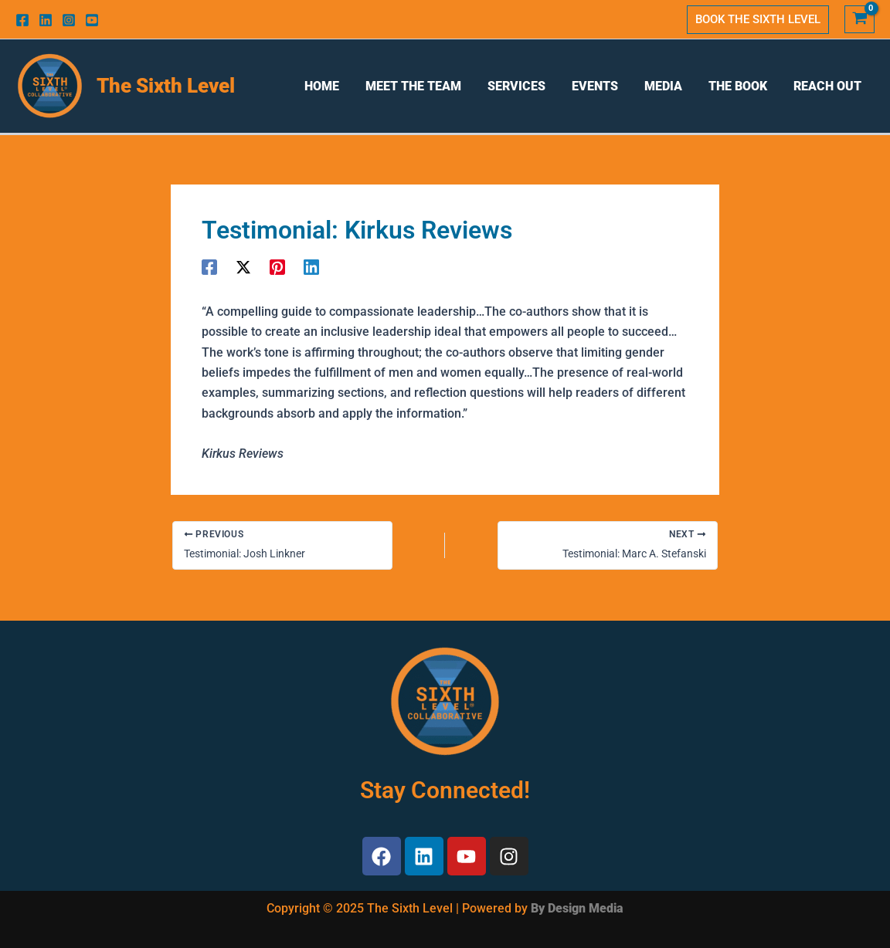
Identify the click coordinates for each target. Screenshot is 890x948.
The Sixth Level (166, 85)
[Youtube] (92, 20)
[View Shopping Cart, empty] (859, 19)
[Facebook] (22, 20)
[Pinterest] (277, 267)
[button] (758, 19)
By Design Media (577, 908)
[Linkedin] (46, 20)
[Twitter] (243, 267)
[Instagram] (69, 20)
